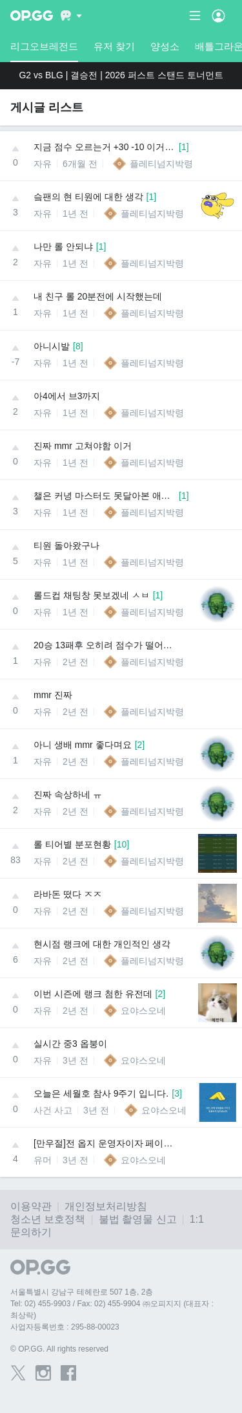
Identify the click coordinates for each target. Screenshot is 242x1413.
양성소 (164, 46)
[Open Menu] (218, 15)
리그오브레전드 (44, 51)
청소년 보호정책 (47, 1219)
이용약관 (31, 1206)
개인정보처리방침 (106, 1206)
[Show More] (71, 15)
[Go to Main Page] (31, 15)
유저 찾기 (114, 46)
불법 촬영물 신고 (138, 1219)
